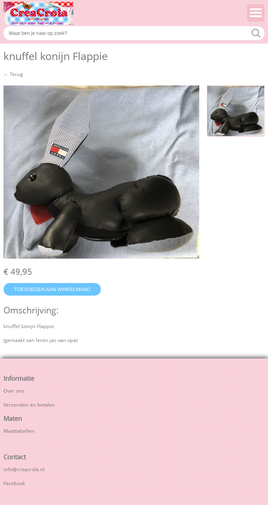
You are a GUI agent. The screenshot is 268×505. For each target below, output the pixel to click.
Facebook (14, 484)
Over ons (13, 391)
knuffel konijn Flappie (28, 326)
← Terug (13, 74)
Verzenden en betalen (29, 405)
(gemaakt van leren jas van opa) (40, 340)
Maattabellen (19, 431)
